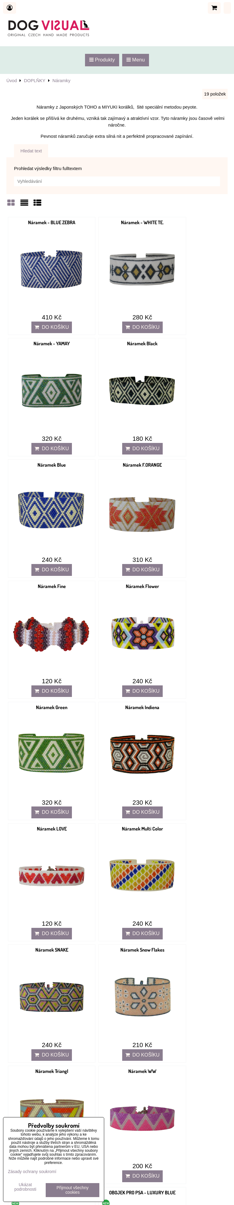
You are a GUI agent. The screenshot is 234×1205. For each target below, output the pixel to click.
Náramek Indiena (43, 535)
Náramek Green (190, 431)
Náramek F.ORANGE (190, 327)
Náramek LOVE (117, 535)
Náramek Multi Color (190, 535)
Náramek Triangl (190, 640)
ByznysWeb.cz (213, 1196)
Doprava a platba (23, 1110)
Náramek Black (43, 327)
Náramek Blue (117, 327)
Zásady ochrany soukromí (32, 1171)
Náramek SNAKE (43, 640)
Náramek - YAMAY (190, 222)
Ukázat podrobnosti (25, 1187)
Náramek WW (43, 744)
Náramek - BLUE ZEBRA (43, 222)
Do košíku (43, 310)
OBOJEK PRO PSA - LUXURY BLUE (190, 744)
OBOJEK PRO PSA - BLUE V (117, 744)
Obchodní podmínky (26, 1085)
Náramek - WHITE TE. (117, 222)
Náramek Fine (43, 431)
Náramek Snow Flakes (117, 640)
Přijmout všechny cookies (73, 1190)
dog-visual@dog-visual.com (49, 999)
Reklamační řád (21, 1103)
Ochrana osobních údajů (30, 1092)
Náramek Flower (116, 431)
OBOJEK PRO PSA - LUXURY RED (43, 848)
